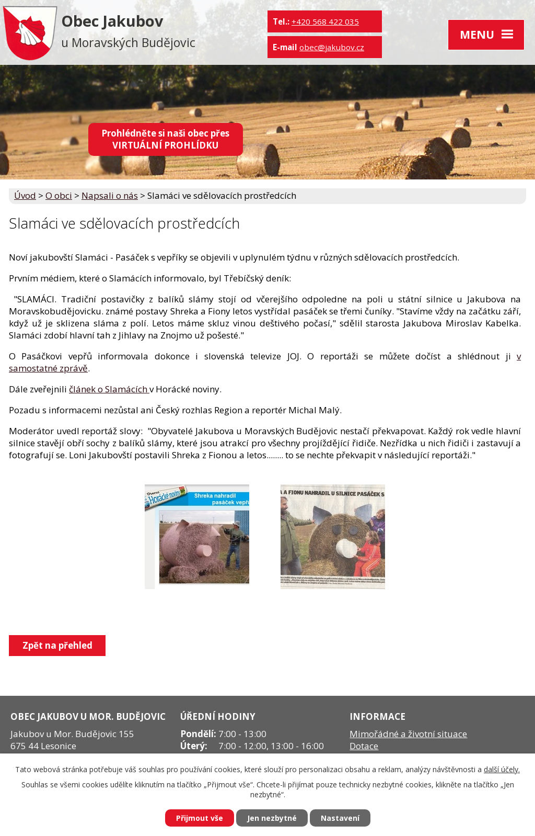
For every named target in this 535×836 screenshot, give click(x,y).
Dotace (364, 746)
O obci (58, 195)
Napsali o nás (110, 195)
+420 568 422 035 (325, 21)
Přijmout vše (199, 818)
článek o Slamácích (109, 389)
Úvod (25, 195)
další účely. (502, 769)
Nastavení (340, 818)
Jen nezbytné (272, 818)
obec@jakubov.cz (331, 47)
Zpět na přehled (57, 645)
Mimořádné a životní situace (408, 734)
